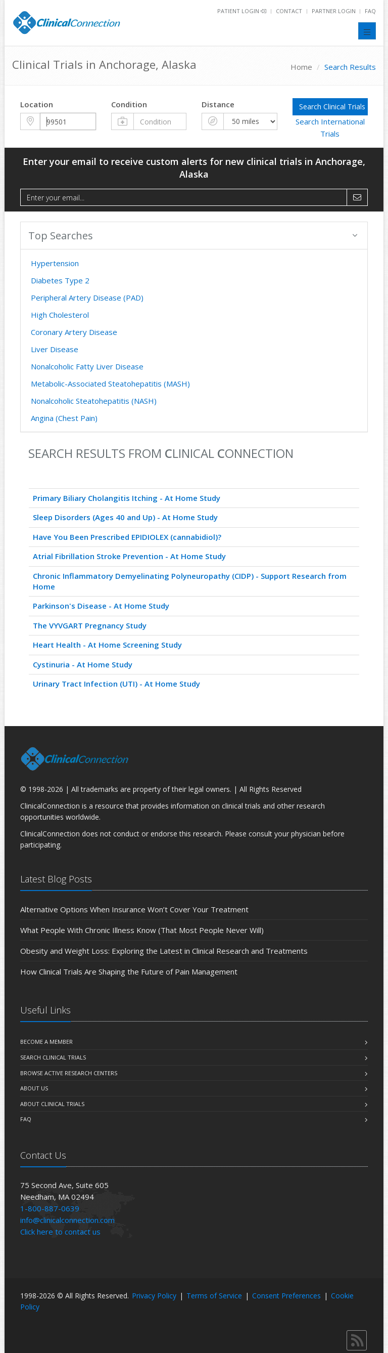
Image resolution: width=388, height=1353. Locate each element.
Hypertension (55, 263)
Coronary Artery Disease (74, 332)
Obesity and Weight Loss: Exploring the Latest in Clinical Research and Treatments (164, 951)
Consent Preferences (286, 1295)
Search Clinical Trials (53, 1057)
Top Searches (192, 235)
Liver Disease (54, 349)
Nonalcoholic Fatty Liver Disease (87, 366)
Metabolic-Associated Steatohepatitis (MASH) (110, 383)
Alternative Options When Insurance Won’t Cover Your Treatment (134, 909)
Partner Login (334, 11)
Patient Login (241, 11)
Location (36, 104)
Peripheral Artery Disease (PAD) (87, 297)
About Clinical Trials (52, 1104)
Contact (289, 11)
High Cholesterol (60, 315)
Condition (129, 104)
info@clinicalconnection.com (67, 1220)
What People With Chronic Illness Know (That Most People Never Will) (142, 930)
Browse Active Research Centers (68, 1073)
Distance (218, 104)
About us (34, 1088)
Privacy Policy (154, 1295)
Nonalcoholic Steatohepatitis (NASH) (94, 401)
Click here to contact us (60, 1232)
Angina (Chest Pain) (64, 418)
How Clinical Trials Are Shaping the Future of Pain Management (128, 971)
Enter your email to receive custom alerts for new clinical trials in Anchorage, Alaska (194, 167)
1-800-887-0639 (49, 1208)
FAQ (370, 11)
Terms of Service (214, 1295)
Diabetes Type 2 (60, 280)
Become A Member (46, 1041)
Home (301, 67)
